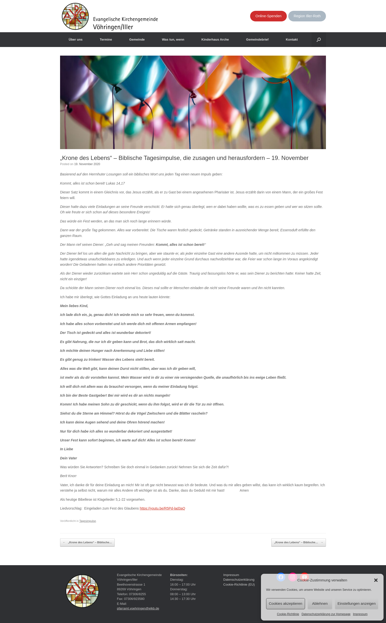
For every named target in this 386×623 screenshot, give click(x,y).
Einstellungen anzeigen (357, 603)
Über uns (75, 39)
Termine (106, 39)
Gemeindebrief (257, 39)
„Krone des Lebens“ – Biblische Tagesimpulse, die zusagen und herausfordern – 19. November (184, 158)
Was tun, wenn (173, 39)
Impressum (360, 614)
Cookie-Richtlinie (288, 614)
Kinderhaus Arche (215, 39)
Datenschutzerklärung (238, 579)
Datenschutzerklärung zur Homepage (326, 614)
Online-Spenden (269, 16)
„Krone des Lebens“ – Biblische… (87, 542)
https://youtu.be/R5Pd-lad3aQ (162, 508)
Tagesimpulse (87, 520)
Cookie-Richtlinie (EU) (239, 584)
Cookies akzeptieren (285, 603)
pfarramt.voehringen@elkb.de (138, 608)
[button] (375, 580)
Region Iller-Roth (307, 16)
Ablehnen (320, 603)
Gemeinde (137, 39)
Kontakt (292, 39)
